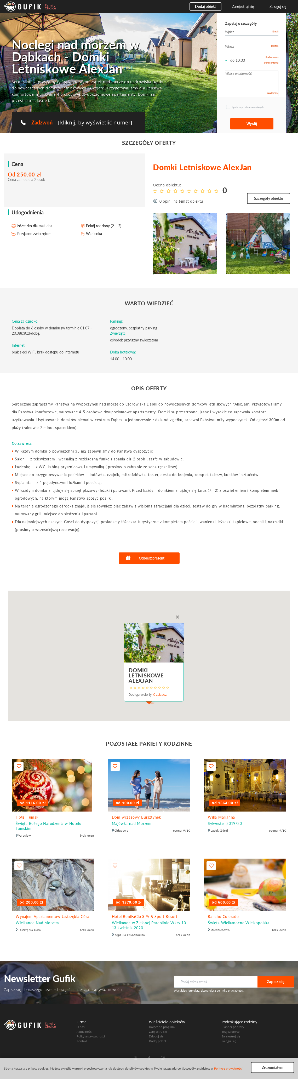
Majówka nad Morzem (132, 823)
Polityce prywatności (228, 1068)
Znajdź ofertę (230, 1032)
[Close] (177, 617)
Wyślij (252, 124)
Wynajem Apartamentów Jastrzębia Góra (52, 916)
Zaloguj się (278, 6)
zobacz (161, 695)
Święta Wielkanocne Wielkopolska (239, 923)
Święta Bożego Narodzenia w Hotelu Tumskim (48, 826)
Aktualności (84, 1032)
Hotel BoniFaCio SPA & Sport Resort (144, 916)
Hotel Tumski (27, 817)
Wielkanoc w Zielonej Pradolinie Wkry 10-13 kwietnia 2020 (150, 925)
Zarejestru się (158, 1032)
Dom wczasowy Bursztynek (136, 817)
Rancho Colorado (223, 916)
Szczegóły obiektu (268, 198)
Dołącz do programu (162, 1027)
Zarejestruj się (243, 6)
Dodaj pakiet (157, 1041)
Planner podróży (233, 1027)
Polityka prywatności (91, 1036)
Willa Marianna (221, 817)
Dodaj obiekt (205, 6)
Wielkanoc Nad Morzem (37, 923)
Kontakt (82, 1041)
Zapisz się (275, 982)
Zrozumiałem (272, 1067)
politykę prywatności (230, 990)
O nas (80, 1027)
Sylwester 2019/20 (225, 823)
